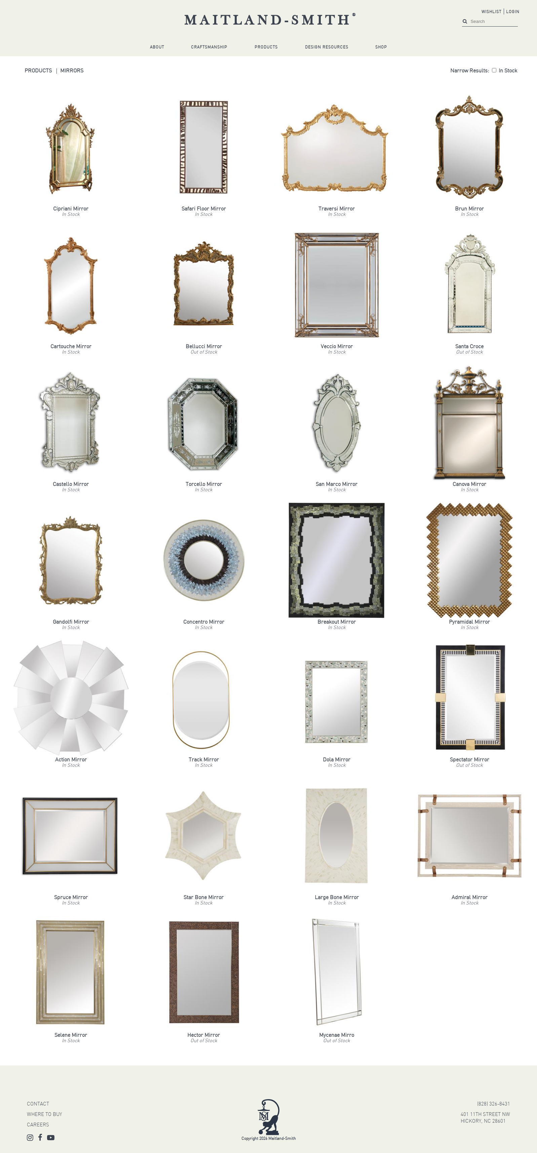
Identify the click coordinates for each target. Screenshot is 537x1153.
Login (513, 12)
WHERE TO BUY (44, 1114)
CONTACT (38, 1104)
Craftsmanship (209, 47)
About (157, 47)
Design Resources (326, 47)
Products (266, 47)
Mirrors (71, 71)
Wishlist (491, 12)
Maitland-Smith (271, 21)
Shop (381, 47)
